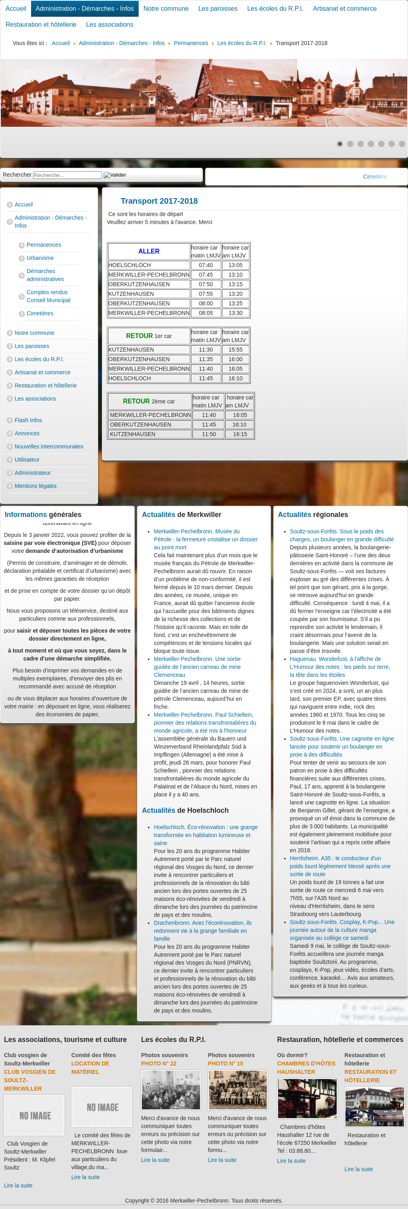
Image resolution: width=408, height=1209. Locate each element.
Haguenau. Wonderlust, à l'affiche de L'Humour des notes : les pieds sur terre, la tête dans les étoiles (340, 667)
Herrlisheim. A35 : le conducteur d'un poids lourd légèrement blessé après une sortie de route (340, 866)
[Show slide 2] (350, 144)
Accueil (16, 8)
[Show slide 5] (381, 144)
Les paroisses (218, 8)
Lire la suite (18, 1185)
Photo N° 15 (225, 1063)
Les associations (109, 24)
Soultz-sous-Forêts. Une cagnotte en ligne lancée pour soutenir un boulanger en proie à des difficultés (342, 746)
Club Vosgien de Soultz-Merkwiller (30, 1080)
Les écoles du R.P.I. (275, 8)
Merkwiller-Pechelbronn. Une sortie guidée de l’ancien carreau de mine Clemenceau (197, 667)
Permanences (44, 245)
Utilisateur (27, 459)
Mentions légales (36, 486)
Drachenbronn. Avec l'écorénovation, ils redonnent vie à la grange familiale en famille (202, 931)
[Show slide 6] (391, 144)
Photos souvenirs (164, 1055)
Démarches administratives (45, 275)
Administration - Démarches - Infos (85, 8)
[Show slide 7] (402, 144)
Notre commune (166, 8)
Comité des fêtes (93, 1055)
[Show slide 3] (360, 144)
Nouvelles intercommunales (49, 446)
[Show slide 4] (371, 144)
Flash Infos (28, 420)
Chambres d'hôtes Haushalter (306, 1067)
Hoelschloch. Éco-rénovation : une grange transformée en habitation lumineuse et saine (206, 835)
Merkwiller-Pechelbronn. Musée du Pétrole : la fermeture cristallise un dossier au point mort (206, 539)
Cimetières (40, 313)
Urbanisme (40, 258)
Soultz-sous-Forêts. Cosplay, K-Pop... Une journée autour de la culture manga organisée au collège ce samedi (342, 930)
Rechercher (17, 174)
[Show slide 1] (340, 144)
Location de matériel (90, 1067)
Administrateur (33, 473)
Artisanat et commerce (345, 8)
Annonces (27, 433)
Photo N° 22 (159, 1063)
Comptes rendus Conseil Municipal (49, 296)
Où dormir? (292, 1055)
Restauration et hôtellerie (41, 24)
